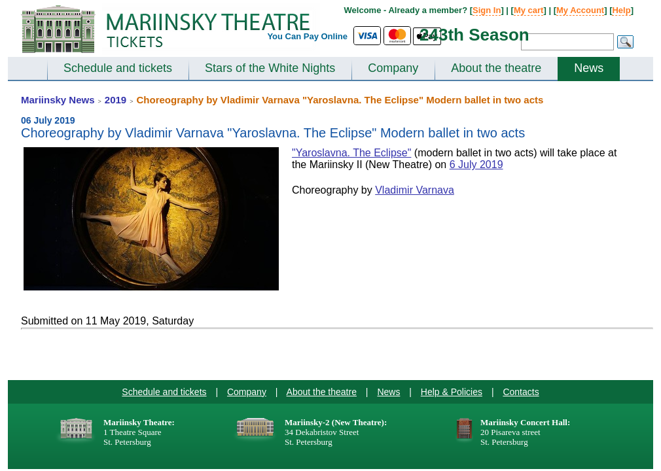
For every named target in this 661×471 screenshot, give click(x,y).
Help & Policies (451, 392)
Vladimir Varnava (414, 190)
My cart (529, 10)
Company (393, 68)
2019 (115, 99)
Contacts (521, 392)
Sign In (487, 10)
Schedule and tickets (117, 68)
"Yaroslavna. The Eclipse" (351, 152)
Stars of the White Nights (270, 68)
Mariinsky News (58, 99)
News (588, 68)
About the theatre (496, 68)
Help (621, 10)
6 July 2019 (476, 164)
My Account (580, 10)
